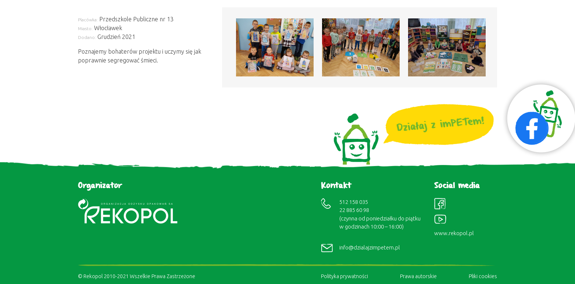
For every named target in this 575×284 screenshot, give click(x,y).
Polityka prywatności (344, 276)
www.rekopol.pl (454, 233)
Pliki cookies (483, 276)
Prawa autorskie (418, 276)
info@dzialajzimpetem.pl (369, 247)
